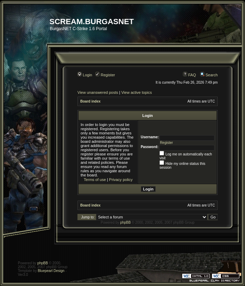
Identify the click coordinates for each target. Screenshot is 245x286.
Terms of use (95, 179)
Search (209, 75)
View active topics (136, 92)
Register (105, 75)
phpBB (125, 222)
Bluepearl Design (51, 271)
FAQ (189, 75)
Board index (90, 101)
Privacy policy (120, 179)
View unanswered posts (97, 92)
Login (84, 75)
